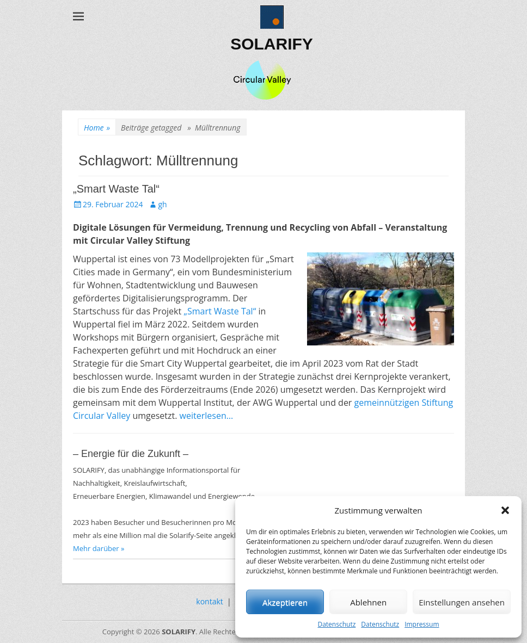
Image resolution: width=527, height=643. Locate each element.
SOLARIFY (271, 44)
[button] (505, 510)
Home (97, 127)
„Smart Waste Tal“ (116, 189)
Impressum (422, 624)
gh (162, 204)
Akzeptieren (285, 602)
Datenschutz (336, 624)
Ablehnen (368, 602)
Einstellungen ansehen (462, 602)
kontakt (209, 601)
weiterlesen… (207, 416)
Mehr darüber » (99, 548)
